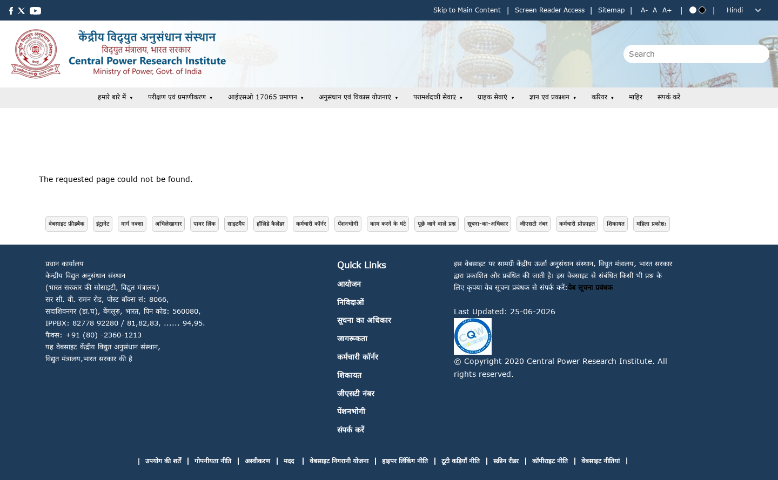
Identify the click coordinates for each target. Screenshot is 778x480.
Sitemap (611, 10)
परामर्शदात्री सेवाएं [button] (434, 97)
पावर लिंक (204, 223)
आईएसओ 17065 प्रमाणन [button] (262, 97)
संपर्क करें (669, 97)
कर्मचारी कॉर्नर (311, 223)
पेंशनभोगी (348, 223)
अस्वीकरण (257, 461)
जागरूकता (352, 338)
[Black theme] (702, 10)
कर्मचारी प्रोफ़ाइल (577, 223)
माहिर (635, 97)
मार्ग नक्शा (132, 223)
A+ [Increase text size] (667, 10)
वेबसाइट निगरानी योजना (339, 461)
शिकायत (616, 223)
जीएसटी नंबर (533, 223)
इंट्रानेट (102, 223)
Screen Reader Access (550, 10)
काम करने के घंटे (388, 223)
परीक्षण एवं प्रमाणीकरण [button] (177, 97)
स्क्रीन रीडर (506, 461)
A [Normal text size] (655, 10)
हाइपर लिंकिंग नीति (405, 461)
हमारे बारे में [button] (112, 97)
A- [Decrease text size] (644, 10)
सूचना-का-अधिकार (487, 223)
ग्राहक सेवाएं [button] (492, 97)
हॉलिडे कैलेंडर (270, 223)
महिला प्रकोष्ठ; (651, 223)
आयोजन (349, 283)
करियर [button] (599, 97)
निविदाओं (350, 302)
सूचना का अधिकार (364, 319)
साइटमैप (236, 223)
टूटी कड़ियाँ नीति (460, 461)
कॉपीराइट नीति (550, 461)
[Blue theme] (692, 10)
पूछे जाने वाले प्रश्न (436, 223)
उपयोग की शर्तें (163, 461)
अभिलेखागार (168, 223)
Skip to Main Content (467, 10)
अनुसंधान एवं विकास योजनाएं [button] (355, 97)
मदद (290, 461)
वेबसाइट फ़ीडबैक (66, 223)
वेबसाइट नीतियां (600, 461)
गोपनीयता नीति (212, 461)
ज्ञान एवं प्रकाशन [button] (549, 97)
